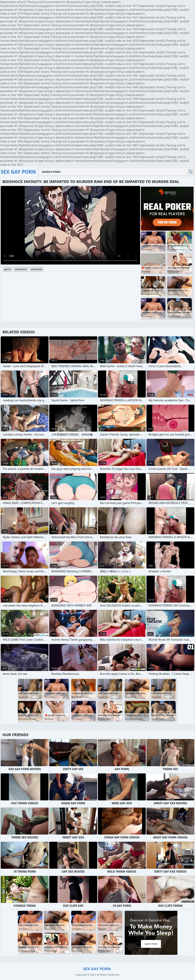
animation (21, 269)
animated (36, 269)
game (7, 269)
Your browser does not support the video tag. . (70, 225)
